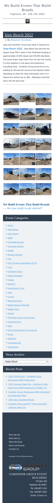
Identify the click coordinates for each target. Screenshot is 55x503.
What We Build (15, 442)
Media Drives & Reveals (18, 305)
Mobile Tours (13, 309)
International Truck (16, 288)
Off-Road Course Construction (21, 318)
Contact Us (14, 449)
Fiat (9, 259)
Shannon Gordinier (21, 40)
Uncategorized (14, 343)
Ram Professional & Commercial (22, 330)
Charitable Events (16, 242)
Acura (10, 225)
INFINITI (11, 284)
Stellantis (12, 339)
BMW (10, 238)
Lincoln (11, 297)
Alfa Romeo (13, 230)
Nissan (11, 313)
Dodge (11, 251)
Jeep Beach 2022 (19, 35)
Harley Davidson (15, 276)
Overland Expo (14, 322)
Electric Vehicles (15, 255)
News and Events (17, 445)
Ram (10, 326)
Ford (10, 267)
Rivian (10, 334)
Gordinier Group (15, 271)
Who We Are (14, 435)
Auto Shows (13, 234)
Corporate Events (16, 246)
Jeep (10, 292)
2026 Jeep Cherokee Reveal (21, 400)
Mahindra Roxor (15, 301)
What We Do (14, 438)
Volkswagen (13, 347)
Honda (11, 280)
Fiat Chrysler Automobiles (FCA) (22, 263)
